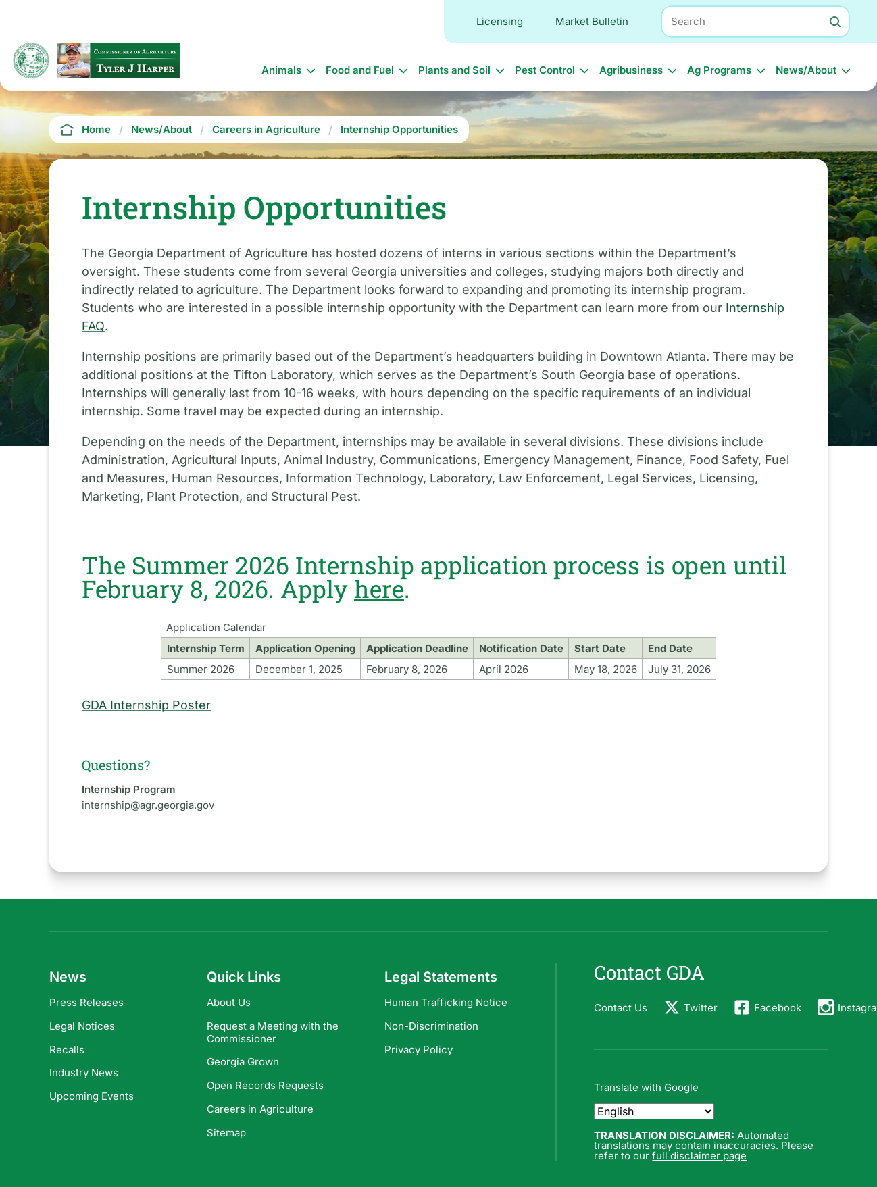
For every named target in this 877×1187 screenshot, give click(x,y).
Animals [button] (281, 70)
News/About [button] (806, 70)
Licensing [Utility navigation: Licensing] (499, 21)
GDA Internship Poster (146, 705)
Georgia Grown (243, 1061)
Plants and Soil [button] (454, 70)
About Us (229, 1002)
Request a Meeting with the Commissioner (273, 1032)
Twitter (701, 1007)
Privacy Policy (418, 1049)
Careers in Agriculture (260, 1109)
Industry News (83, 1072)
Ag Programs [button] (719, 70)
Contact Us (620, 1007)
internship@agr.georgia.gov (148, 805)
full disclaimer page (699, 1155)
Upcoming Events (91, 1096)
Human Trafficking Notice (445, 1002)
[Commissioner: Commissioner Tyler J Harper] (118, 60)
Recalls (66, 1049)
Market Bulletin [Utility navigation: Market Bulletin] (591, 21)
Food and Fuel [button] (360, 70)
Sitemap (226, 1132)
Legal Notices (82, 1025)
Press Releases (86, 1002)
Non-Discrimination (431, 1025)
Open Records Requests (265, 1085)
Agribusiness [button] (631, 70)
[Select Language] (654, 1111)
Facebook (777, 1007)
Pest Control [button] (545, 70)
